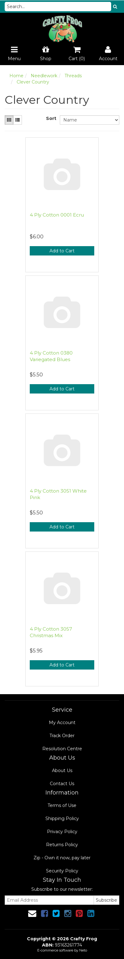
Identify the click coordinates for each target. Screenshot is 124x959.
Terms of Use (62, 805)
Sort (50, 118)
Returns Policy (62, 844)
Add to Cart (62, 251)
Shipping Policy (62, 818)
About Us (62, 770)
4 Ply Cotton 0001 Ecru (57, 215)
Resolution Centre (62, 748)
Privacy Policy (62, 831)
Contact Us (62, 783)
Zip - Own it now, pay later (62, 858)
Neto (83, 950)
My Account (62, 722)
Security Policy (62, 871)
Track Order (62, 735)
